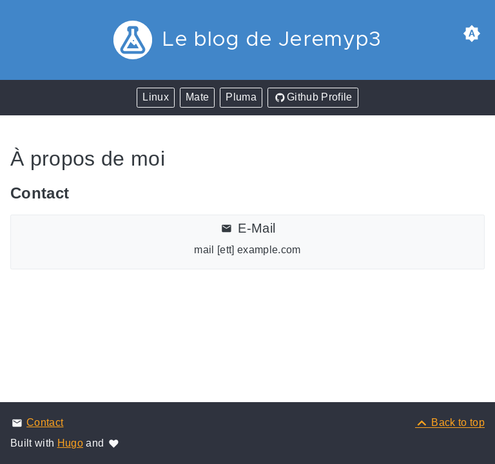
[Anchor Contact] (82, 193)
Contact (44, 422)
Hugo (70, 443)
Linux (155, 97)
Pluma (241, 97)
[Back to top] (450, 422)
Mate (197, 97)
